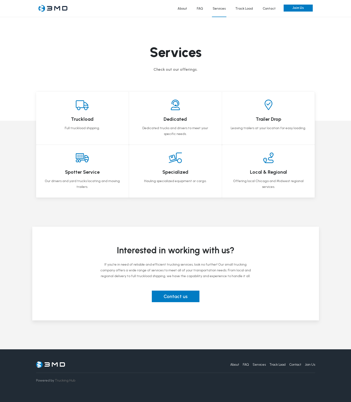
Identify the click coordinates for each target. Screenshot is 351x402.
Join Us (298, 8)
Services (219, 8)
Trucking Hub (65, 380)
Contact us (176, 296)
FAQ (200, 8)
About (182, 8)
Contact (269, 8)
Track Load (244, 8)
